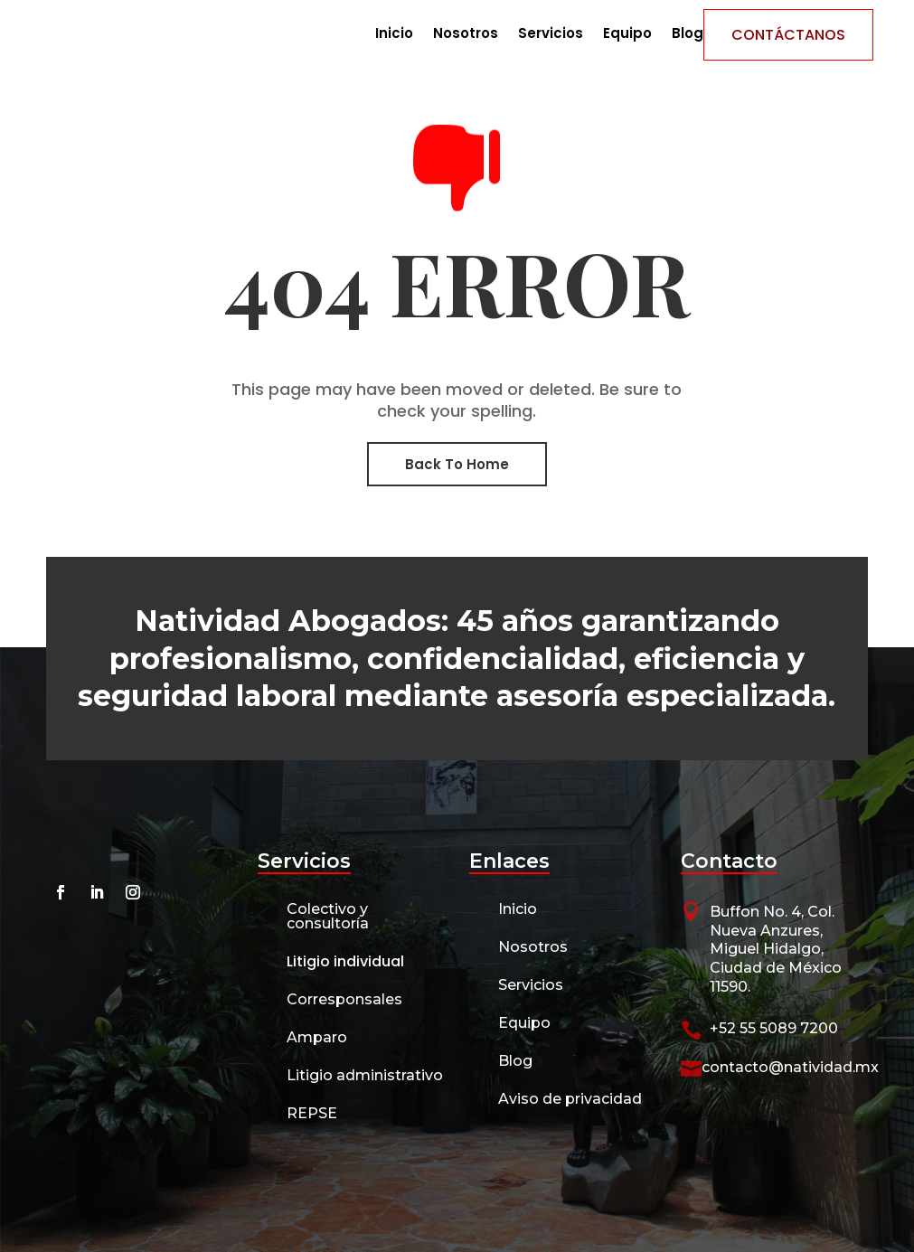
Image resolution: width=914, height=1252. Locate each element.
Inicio (394, 34)
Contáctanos (788, 34)
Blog (687, 34)
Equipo (627, 34)
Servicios (550, 34)
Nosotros (465, 34)
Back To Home (457, 464)
